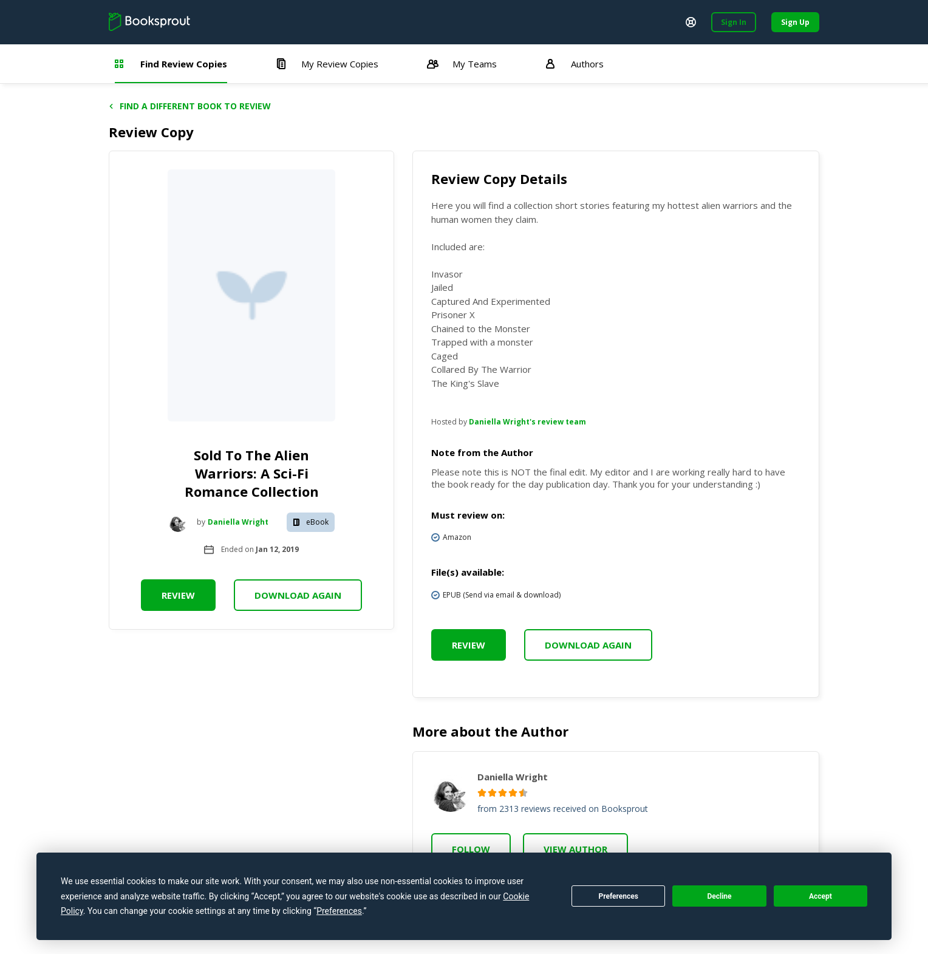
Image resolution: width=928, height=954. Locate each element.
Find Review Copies (171, 64)
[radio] (481, 792)
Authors (574, 64)
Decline (719, 896)
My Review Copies (327, 64)
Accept (820, 896)
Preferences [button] (339, 911)
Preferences (618, 896)
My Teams (462, 64)
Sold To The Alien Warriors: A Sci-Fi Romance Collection (252, 473)
